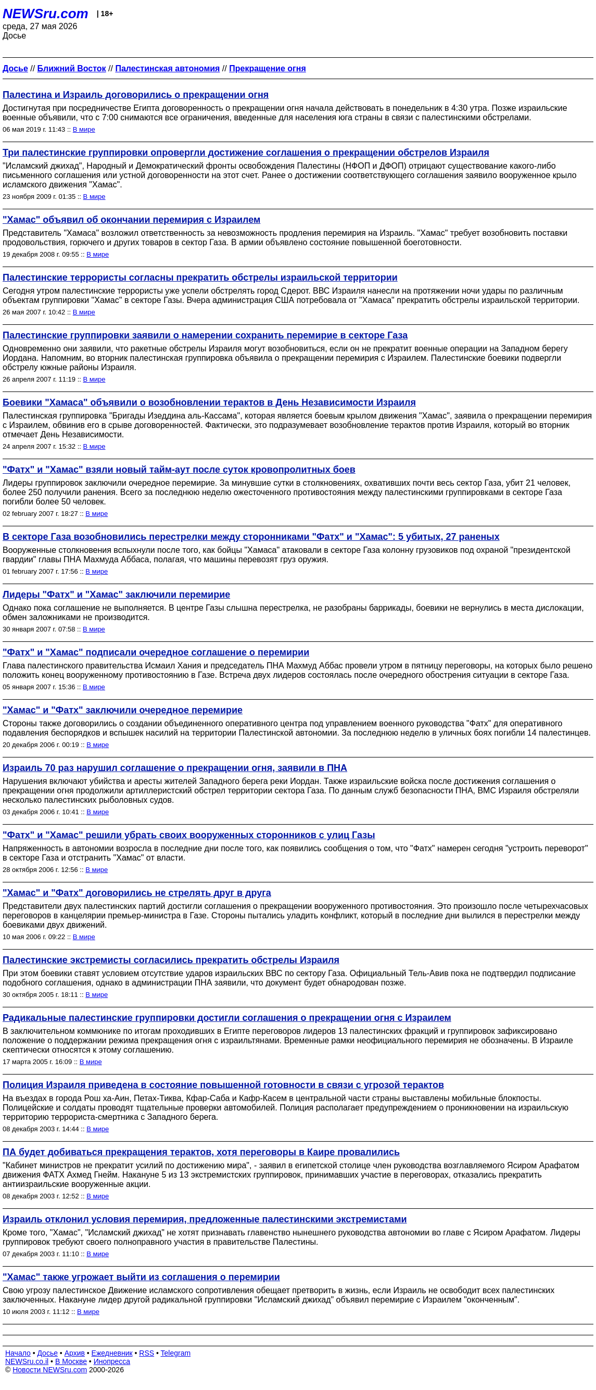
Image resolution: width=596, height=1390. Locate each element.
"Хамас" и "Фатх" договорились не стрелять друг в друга (137, 893)
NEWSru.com (45, 13)
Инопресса (112, 1361)
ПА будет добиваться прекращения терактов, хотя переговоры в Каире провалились (201, 1152)
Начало (18, 1353)
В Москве (71, 1361)
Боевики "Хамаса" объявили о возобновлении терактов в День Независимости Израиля (209, 402)
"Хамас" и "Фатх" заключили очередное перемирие (123, 710)
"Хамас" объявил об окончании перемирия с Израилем (131, 219)
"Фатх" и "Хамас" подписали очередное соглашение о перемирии (156, 652)
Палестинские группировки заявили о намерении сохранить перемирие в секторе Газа (205, 335)
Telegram (176, 1353)
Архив (75, 1353)
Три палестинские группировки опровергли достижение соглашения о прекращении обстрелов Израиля (246, 152)
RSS (146, 1353)
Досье (47, 1353)
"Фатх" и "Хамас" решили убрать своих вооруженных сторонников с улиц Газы (189, 835)
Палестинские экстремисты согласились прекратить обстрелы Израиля (171, 960)
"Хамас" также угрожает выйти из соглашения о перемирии (141, 1277)
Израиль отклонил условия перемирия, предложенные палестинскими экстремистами (205, 1219)
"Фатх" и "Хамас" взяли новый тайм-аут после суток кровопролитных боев (179, 469)
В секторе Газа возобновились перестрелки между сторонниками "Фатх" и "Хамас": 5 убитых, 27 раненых (251, 537)
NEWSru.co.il (26, 1361)
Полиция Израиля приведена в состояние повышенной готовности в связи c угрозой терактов (223, 1085)
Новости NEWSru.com (49, 1370)
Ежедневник (112, 1353)
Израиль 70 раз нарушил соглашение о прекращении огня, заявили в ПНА (175, 768)
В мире (84, 129)
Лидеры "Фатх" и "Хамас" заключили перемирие (116, 594)
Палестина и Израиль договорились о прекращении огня (136, 95)
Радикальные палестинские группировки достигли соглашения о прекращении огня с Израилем (227, 1018)
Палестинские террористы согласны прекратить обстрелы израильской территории (200, 277)
